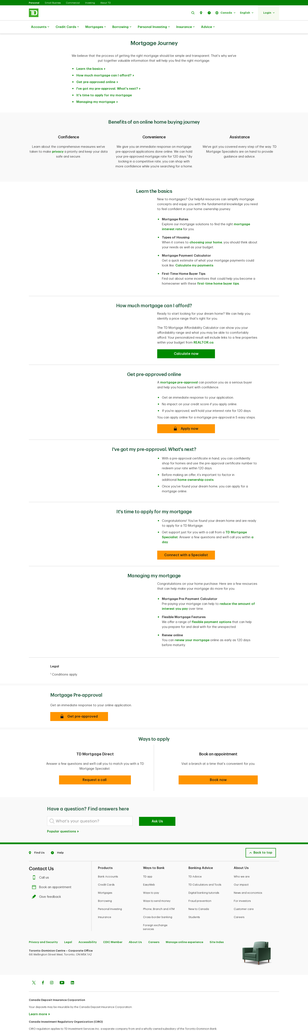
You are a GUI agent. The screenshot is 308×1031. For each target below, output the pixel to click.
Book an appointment (52, 873)
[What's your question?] (90, 807)
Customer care (244, 895)
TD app (147, 862)
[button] (193, 12)
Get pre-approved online (95, 71)
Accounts (40, 27)
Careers (239, 903)
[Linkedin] (72, 969)
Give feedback (47, 883)
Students (194, 903)
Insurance (185, 27)
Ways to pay (151, 878)
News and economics (248, 878)
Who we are (242, 862)
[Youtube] (62, 969)
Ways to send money (156, 887)
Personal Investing (154, 27)
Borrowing (121, 27)
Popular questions (63, 817)
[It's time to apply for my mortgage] (186, 541)
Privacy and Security (43, 928)
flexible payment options (211, 608)
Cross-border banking (157, 903)
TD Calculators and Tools (204, 870)
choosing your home (206, 228)
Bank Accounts (108, 862)
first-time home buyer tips (218, 269)
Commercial (73, 3)
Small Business (53, 3)
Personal (34, 3)
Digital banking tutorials (203, 878)
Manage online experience (184, 928)
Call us (41, 863)
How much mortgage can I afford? (103, 64)
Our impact (241, 870)
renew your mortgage (192, 626)
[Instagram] (51, 969)
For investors (242, 887)
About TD (105, 3)
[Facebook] (43, 969)
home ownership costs (195, 466)
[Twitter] (34, 969)
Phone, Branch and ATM (159, 895)
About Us (135, 928)
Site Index (217, 928)
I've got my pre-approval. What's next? (107, 78)
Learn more (38, 1000)
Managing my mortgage (95, 91)
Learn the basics (89, 58)
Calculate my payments (194, 251)
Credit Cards (67, 27)
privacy (58, 141)
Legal (68, 928)
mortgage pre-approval (179, 368)
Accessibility (87, 928)
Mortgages (95, 27)
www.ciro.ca (38, 1022)
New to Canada (198, 895)
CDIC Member (112, 928)
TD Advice (195, 862)
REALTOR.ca (203, 328)
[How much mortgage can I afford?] (186, 339)
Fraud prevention (199, 887)
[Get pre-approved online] (186, 414)
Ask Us (157, 807)
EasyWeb (149, 870)
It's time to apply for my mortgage (104, 84)
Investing (90, 3)
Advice (208, 27)
